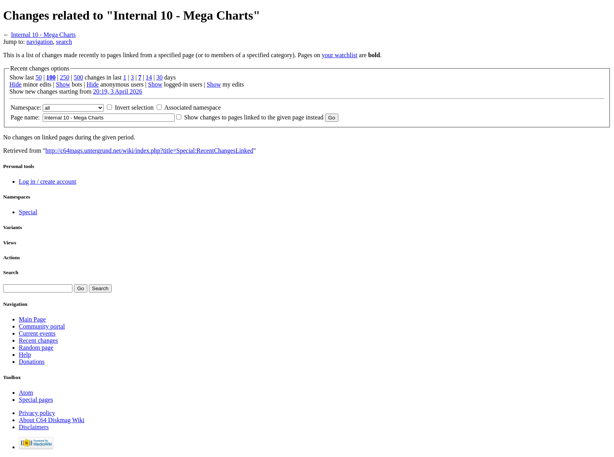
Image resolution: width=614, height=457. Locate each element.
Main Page (32, 319)
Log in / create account (47, 181)
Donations (32, 361)
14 (149, 77)
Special (28, 212)
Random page (36, 347)
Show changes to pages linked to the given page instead (253, 117)
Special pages (36, 399)
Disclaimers (34, 427)
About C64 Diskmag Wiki (52, 420)
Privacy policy (37, 413)
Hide (15, 84)
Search (10, 272)
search (64, 41)
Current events (37, 333)
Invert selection (134, 107)
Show (63, 84)
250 (64, 77)
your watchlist (340, 55)
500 (78, 77)
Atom (26, 392)
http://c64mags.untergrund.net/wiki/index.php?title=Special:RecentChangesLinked (149, 150)
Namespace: (26, 107)
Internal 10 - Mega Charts (43, 34)
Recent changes (38, 340)
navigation (40, 41)
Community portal (42, 326)
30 (159, 77)
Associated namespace (192, 107)
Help (25, 354)
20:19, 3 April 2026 (117, 91)
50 (39, 77)
